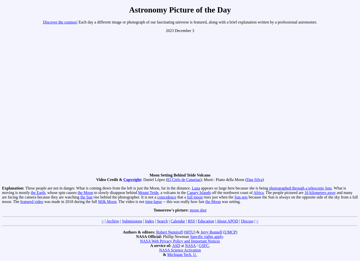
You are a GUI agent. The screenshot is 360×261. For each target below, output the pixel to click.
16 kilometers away (320, 192)
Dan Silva (254, 180)
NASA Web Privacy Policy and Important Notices (180, 241)
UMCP (230, 232)
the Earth (38, 192)
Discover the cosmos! (60, 22)
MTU (189, 232)
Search (162, 221)
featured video (31, 202)
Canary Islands (199, 192)
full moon (195, 197)
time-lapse (153, 202)
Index (149, 221)
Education (206, 221)
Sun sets (241, 197)
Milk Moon (107, 202)
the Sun (86, 197)
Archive (112, 221)
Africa (259, 192)
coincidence (166, 197)
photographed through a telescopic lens (300, 188)
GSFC (204, 246)
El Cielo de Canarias (183, 180)
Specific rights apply (206, 236)
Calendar (177, 221)
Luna (196, 188)
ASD (176, 246)
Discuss (247, 221)
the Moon (85, 192)
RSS (191, 221)
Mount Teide (148, 192)
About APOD (227, 221)
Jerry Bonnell (211, 232)
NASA (190, 246)
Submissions (132, 221)
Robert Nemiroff (169, 232)
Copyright (132, 180)
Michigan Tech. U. (182, 254)
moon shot (198, 210)
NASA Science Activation (180, 250)
